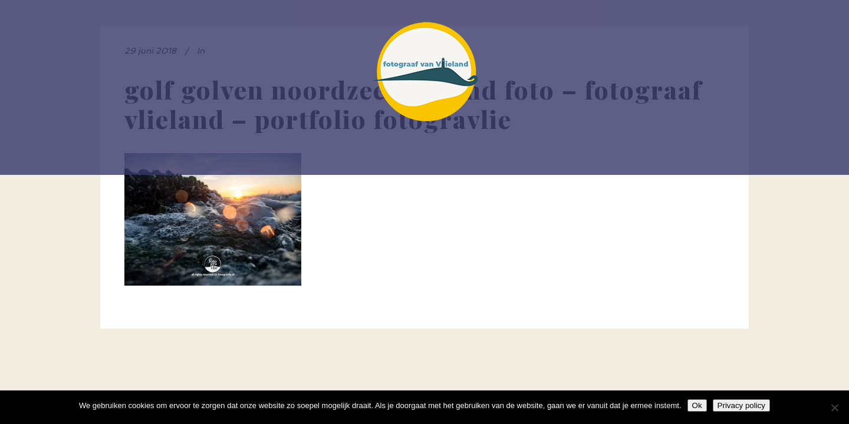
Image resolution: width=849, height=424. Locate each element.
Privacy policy (741, 405)
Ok (697, 405)
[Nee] (834, 407)
